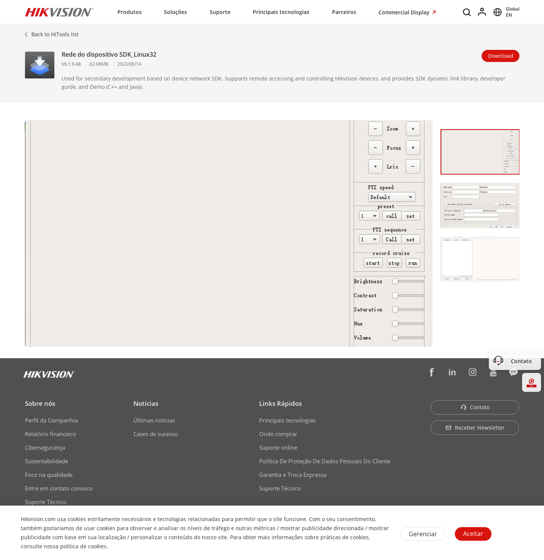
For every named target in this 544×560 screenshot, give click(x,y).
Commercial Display (405, 12)
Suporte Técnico (45, 502)
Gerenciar (423, 534)
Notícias (145, 403)
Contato (475, 407)
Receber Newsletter (475, 427)
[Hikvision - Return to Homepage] (59, 12)
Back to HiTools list (55, 34)
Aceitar (473, 533)
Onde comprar (278, 434)
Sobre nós (40, 403)
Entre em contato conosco (59, 488)
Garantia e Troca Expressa (292, 474)
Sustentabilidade (46, 461)
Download (500, 55)
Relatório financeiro (50, 434)
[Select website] (505, 12)
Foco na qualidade (49, 474)
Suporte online (278, 447)
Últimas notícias (154, 420)
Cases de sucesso (155, 434)
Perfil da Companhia (51, 420)
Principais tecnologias (281, 11)
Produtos (129, 11)
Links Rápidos (280, 403)
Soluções (175, 11)
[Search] (467, 12)
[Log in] (482, 12)
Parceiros (344, 11)
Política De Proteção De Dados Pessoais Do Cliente (324, 461)
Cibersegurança (45, 447)
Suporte (220, 11)
